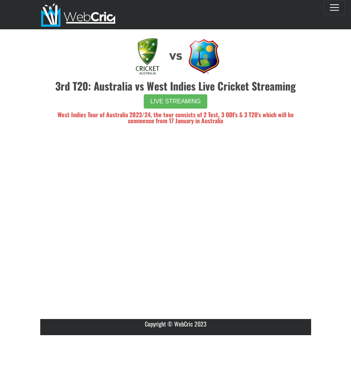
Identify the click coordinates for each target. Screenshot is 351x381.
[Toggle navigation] (334, 7)
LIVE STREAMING (175, 101)
